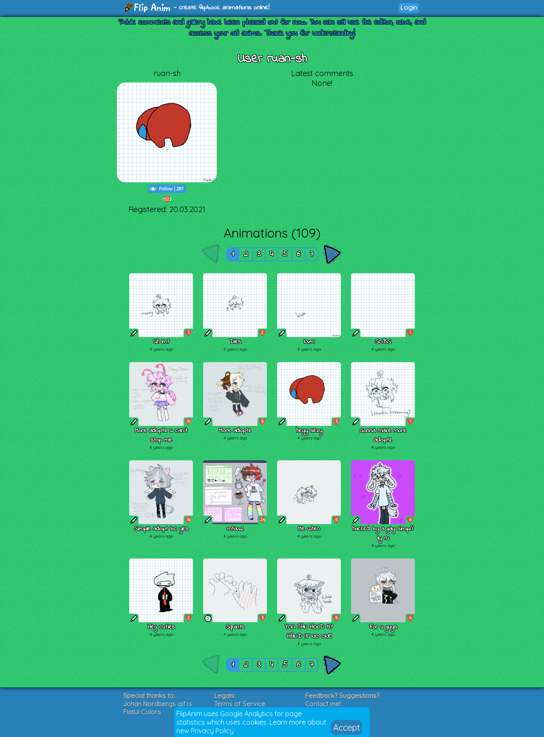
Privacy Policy (212, 730)
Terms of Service (239, 704)
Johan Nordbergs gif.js (157, 704)
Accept (346, 727)
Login (408, 7)
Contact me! (323, 704)
